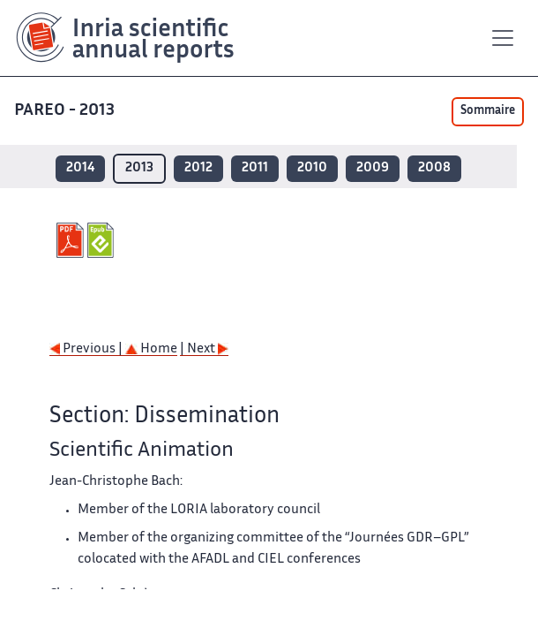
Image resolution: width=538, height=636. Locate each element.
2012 (198, 168)
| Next (204, 349)
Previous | (87, 349)
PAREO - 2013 (66, 110)
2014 (80, 168)
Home (151, 349)
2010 (312, 168)
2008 (434, 168)
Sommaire (487, 111)
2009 (372, 168)
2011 (255, 168)
